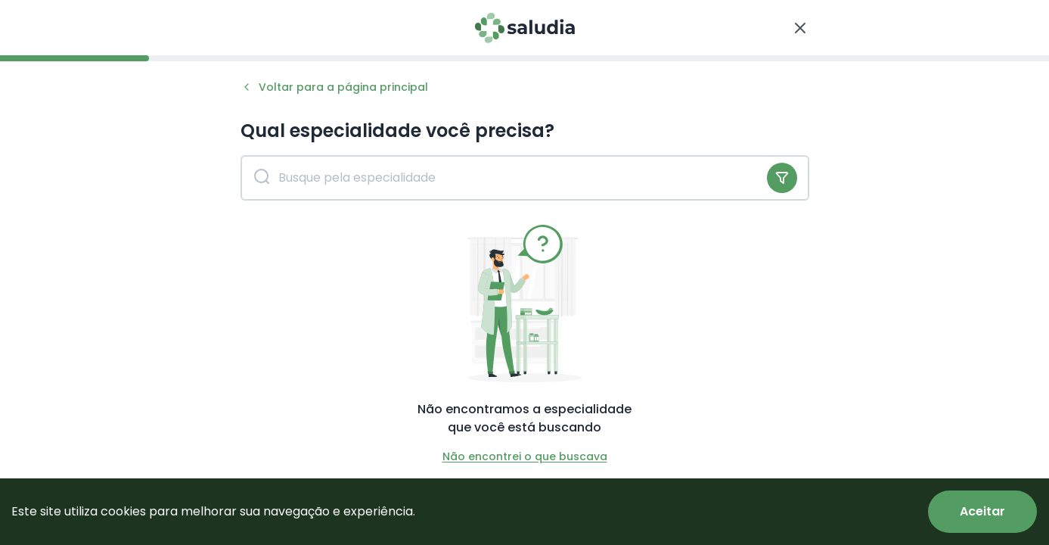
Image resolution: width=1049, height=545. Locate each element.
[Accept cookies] (982, 511)
